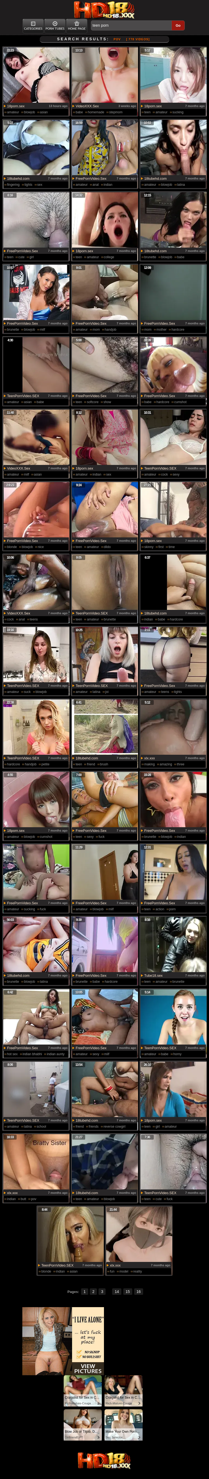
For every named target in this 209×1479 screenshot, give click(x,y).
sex (39, 185)
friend (91, 764)
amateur (13, 112)
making (149, 764)
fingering (13, 185)
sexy (176, 474)
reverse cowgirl (114, 1126)
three (180, 764)
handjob (110, 329)
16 (139, 1291)
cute (21, 257)
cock (164, 474)
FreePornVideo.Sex (91, 178)
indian (108, 185)
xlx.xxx (149, 758)
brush (104, 764)
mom (96, 329)
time (171, 547)
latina (181, 185)
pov (33, 1199)
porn (172, 909)
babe (79, 112)
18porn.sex (15, 106)
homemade (96, 112)
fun (112, 1271)
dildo (107, 547)
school (41, 1126)
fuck (101, 837)
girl (31, 257)
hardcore (177, 329)
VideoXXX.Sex (87, 106)
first (161, 547)
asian (44, 112)
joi (107, 692)
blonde (12, 547)
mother (161, 329)
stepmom (115, 112)
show (107, 402)
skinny (148, 547)
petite (45, 764)
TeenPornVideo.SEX (23, 396)
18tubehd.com (18, 178)
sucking (178, 112)
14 (117, 1291)
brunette (150, 257)
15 (128, 1291)
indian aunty (55, 1054)
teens (34, 619)
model (123, 1271)
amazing (166, 764)
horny (177, 1054)
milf (42, 329)
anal (96, 185)
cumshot (180, 402)
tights (28, 185)
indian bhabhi (32, 1054)
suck (27, 692)
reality (137, 1271)
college (109, 257)
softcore (93, 402)
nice (41, 547)
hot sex (12, 1054)
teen (147, 112)
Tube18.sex (153, 975)
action (159, 909)
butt (23, 1199)
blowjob (29, 112)
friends (94, 1126)
